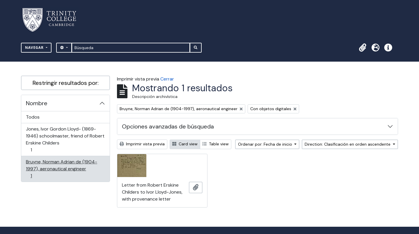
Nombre (36, 103)
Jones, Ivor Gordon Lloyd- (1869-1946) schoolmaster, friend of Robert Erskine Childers (65, 139)
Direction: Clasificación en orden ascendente (348, 144)
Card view (185, 144)
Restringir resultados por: (66, 83)
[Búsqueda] (131, 48)
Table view (216, 144)
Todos (33, 117)
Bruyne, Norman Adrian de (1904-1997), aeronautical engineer (61, 168)
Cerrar (167, 79)
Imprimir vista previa (142, 144)
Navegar (35, 47)
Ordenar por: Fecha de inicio (265, 144)
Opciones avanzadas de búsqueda (168, 126)
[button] (362, 47)
